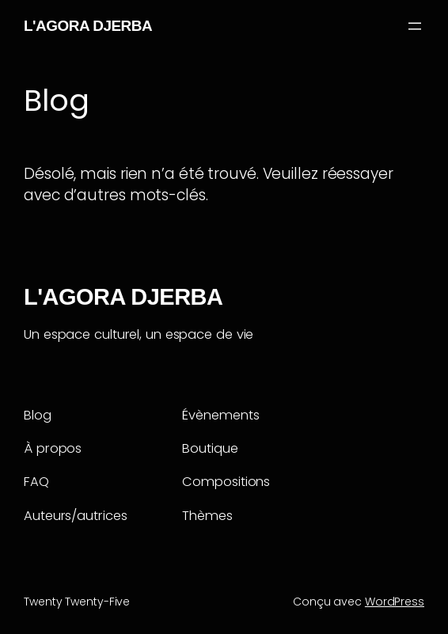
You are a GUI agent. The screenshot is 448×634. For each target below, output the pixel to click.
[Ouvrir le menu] (414, 26)
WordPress (394, 601)
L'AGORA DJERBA (88, 25)
